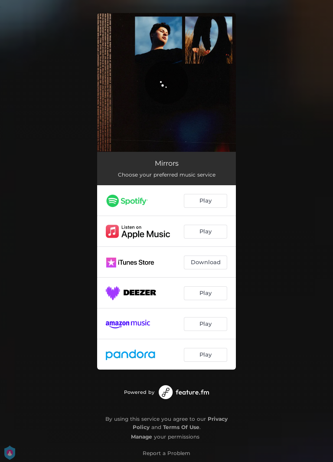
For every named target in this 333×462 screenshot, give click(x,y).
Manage (141, 436)
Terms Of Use (181, 427)
